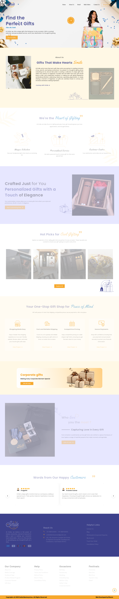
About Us (71, 4)
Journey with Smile (43, 86)
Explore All (59, 286)
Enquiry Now (107, 5)
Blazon (110, 597)
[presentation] (7, 496)
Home (64, 4)
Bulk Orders (87, 4)
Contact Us (97, 4)
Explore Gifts (11, 37)
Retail (79, 4)
